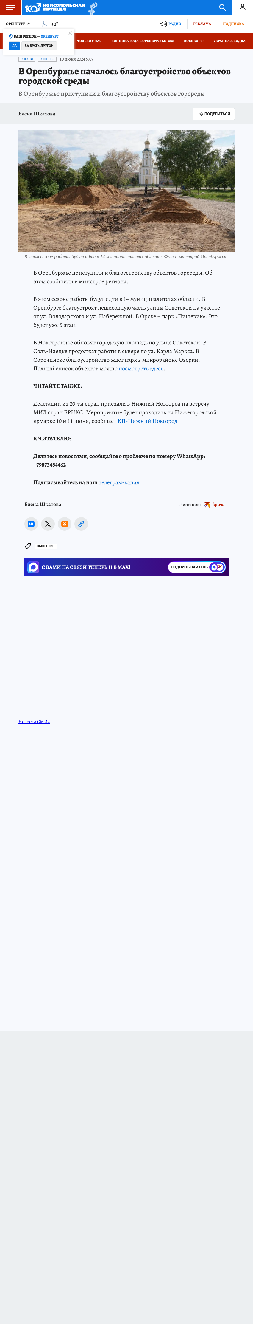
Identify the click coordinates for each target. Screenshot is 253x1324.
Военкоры (194, 40)
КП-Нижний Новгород (147, 421)
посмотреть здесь (141, 368)
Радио (174, 23)
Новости (27, 59)
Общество (47, 59)
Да (14, 46)
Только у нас (89, 40)
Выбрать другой (39, 46)
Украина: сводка (229, 40)
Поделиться (213, 113)
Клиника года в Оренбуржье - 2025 (142, 40)
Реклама (202, 23)
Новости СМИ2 (34, 721)
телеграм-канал (119, 482)
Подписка (233, 23)
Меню (7, 7)
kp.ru (218, 504)
